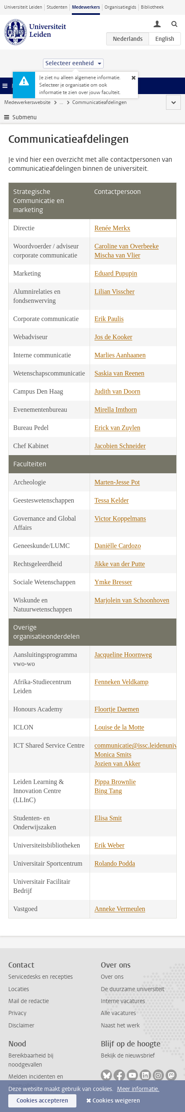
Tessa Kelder (112, 500)
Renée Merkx (112, 227)
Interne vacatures (123, 1001)
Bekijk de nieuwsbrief (128, 1056)
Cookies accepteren (42, 1101)
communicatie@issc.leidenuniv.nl (139, 745)
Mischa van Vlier (117, 255)
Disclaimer (21, 1025)
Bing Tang (108, 790)
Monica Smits (113, 754)
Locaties (18, 989)
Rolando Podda (115, 863)
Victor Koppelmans (120, 518)
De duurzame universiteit (132, 989)
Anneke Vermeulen (120, 908)
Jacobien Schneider (120, 445)
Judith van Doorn (117, 391)
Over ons (112, 977)
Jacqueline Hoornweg (123, 654)
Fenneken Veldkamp (122, 681)
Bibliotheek (152, 7)
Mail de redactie (28, 1001)
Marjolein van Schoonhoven (132, 600)
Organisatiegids (120, 7)
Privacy (17, 1013)
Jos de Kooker (114, 336)
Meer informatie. (138, 1089)
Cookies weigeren (116, 1101)
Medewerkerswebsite (27, 102)
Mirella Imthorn (116, 409)
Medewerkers (86, 7)
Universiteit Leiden (23, 7)
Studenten (57, 7)
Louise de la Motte (119, 727)
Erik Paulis (109, 318)
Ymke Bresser (113, 582)
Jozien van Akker (117, 763)
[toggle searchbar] (174, 23)
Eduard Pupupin (116, 273)
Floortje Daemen (117, 709)
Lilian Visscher (115, 291)
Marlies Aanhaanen (120, 355)
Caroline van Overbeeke (127, 246)
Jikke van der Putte (120, 563)
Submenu (24, 117)
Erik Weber (110, 845)
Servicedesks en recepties (40, 977)
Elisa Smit (108, 818)
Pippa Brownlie (115, 781)
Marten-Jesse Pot (117, 482)
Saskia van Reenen (120, 373)
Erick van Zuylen (117, 427)
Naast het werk (120, 1025)
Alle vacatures (118, 1013)
